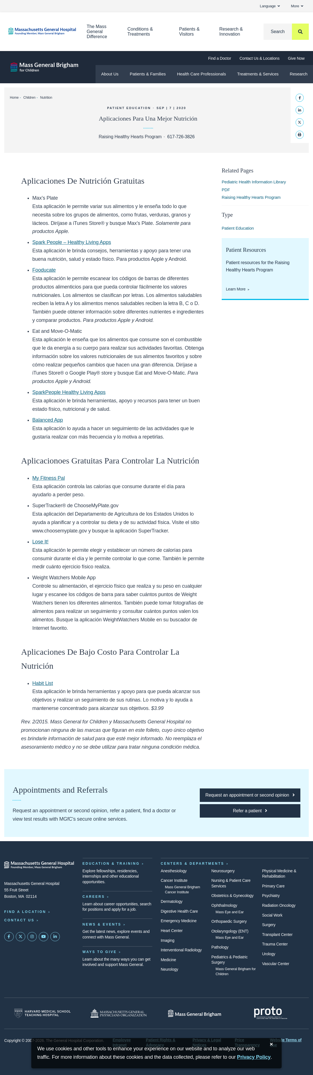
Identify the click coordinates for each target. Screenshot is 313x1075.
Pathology (219, 947)
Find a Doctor (219, 58)
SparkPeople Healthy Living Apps (69, 392)
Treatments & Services (257, 73)
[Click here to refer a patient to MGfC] (250, 811)
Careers (94, 897)
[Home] (39, 31)
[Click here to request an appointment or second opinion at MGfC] (250, 795)
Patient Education (238, 228)
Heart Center (172, 930)
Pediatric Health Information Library (254, 181)
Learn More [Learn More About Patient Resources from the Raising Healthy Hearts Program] (236, 289)
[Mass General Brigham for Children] (44, 67)
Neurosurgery (223, 871)
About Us (110, 73)
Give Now (296, 58)
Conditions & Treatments (140, 31)
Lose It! (40, 542)
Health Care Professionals (201, 73)
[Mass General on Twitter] (20, 937)
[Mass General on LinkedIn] (55, 937)
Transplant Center (277, 934)
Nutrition (46, 98)
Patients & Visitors (189, 31)
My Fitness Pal (48, 478)
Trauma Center (275, 944)
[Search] (286, 32)
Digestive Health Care (179, 911)
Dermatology (171, 901)
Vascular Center (275, 963)
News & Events (102, 924)
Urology (268, 954)
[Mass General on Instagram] (32, 937)
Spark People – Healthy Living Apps (71, 242)
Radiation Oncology (279, 905)
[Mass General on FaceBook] (9, 937)
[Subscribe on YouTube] (43, 937)
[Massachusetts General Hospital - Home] (39, 865)
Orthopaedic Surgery (229, 921)
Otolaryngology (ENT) (229, 931)
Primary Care (273, 886)
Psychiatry (271, 895)
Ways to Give (100, 952)
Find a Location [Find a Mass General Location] (25, 912)
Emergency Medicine (178, 921)
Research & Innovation (231, 31)
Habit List (42, 683)
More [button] (297, 6)
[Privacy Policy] (254, 1057)
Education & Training (111, 864)
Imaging (167, 940)
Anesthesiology (174, 871)
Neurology (169, 969)
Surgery (269, 924)
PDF (226, 189)
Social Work (272, 915)
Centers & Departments (192, 864)
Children (29, 98)
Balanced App (47, 420)
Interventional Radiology (181, 950)
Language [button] (270, 6)
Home (14, 98)
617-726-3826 (180, 136)
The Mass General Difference (97, 31)
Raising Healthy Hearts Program (251, 197)
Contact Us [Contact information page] (19, 920)
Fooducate (44, 270)
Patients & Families (148, 73)
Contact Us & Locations (259, 58)
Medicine (168, 960)
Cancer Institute (174, 880)
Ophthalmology (224, 905)
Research (298, 73)
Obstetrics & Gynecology (232, 895)
